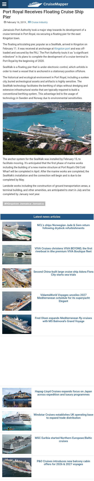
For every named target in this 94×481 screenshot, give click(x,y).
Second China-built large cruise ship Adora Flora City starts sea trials (63, 273)
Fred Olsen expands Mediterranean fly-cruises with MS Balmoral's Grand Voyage (63, 320)
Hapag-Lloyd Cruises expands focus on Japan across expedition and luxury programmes (63, 393)
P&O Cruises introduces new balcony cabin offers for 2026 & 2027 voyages (63, 463)
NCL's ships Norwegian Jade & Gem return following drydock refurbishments (63, 227)
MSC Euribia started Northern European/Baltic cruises (63, 439)
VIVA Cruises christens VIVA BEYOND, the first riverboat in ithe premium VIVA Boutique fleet (63, 250)
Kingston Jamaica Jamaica (25, 203)
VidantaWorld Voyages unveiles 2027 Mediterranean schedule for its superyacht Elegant (63, 298)
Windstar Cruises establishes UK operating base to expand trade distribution (63, 416)
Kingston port (62, 48)
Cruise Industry (38, 22)
